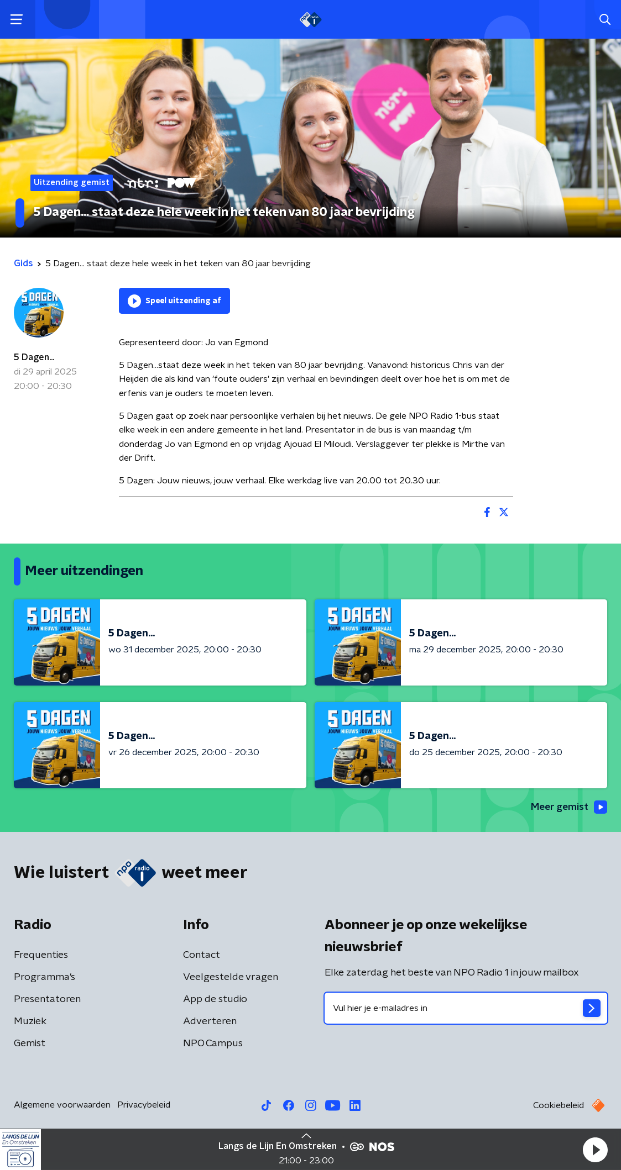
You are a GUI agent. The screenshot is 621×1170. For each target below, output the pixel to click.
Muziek (30, 1022)
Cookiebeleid (558, 1106)
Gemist (29, 1044)
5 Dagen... (34, 357)
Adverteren (210, 1022)
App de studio (215, 1000)
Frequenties (41, 956)
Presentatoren (47, 1000)
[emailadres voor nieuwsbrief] (466, 1008)
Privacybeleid (143, 1105)
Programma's (44, 978)
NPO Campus (213, 1044)
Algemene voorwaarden (62, 1105)
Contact (201, 956)
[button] (595, 1149)
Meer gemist (568, 807)
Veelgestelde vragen (230, 978)
